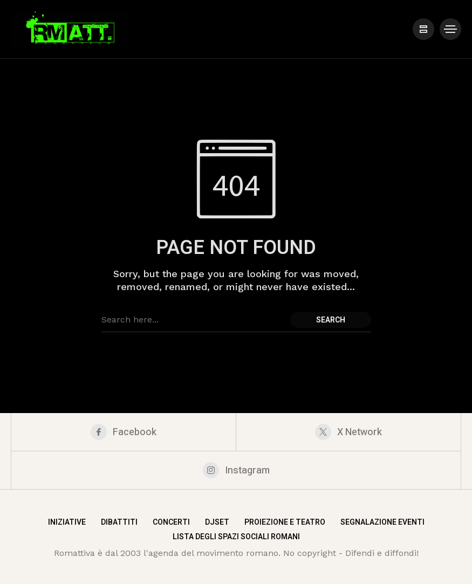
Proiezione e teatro (284, 522)
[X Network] (348, 432)
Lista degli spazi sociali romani (236, 536)
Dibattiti (119, 522)
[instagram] (236, 470)
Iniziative (67, 522)
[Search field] (193, 320)
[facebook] (123, 432)
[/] (423, 29)
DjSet (217, 522)
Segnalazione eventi (382, 522)
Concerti (171, 522)
